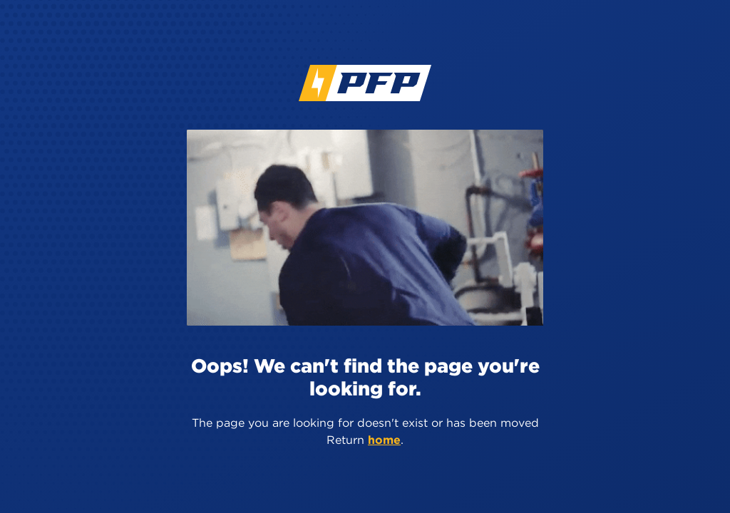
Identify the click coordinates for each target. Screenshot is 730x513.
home (384, 439)
